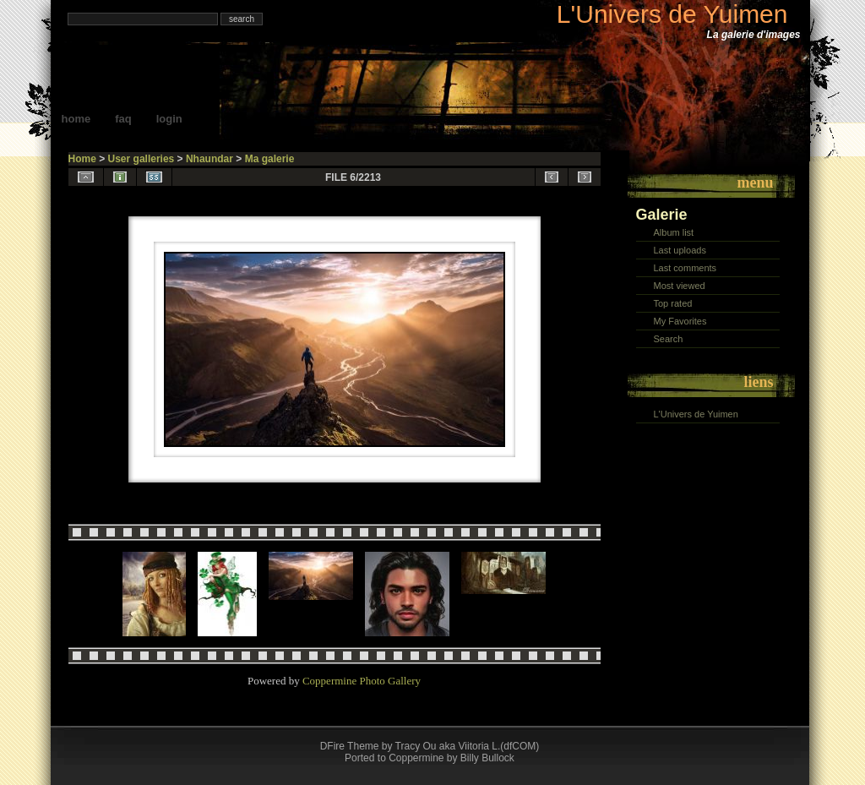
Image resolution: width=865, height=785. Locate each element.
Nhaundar (209, 159)
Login (169, 118)
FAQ (123, 118)
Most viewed (679, 286)
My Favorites (680, 321)
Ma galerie (270, 159)
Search (668, 339)
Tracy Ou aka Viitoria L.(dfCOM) (467, 746)
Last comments (685, 268)
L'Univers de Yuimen (672, 14)
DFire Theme (349, 746)
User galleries (141, 159)
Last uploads (680, 250)
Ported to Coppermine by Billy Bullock (429, 758)
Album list (674, 232)
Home (76, 118)
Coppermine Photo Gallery (361, 680)
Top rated (673, 303)
